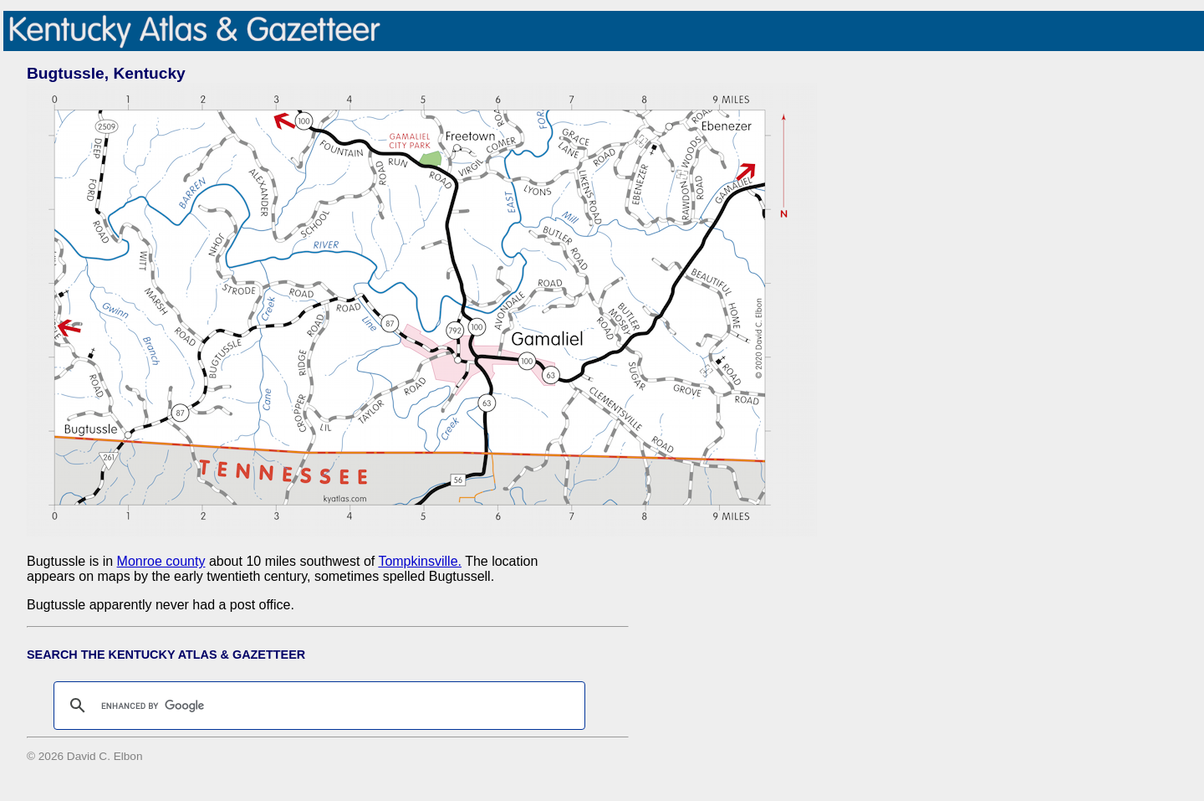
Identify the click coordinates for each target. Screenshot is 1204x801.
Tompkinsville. (420, 561)
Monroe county (161, 561)
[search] (317, 706)
